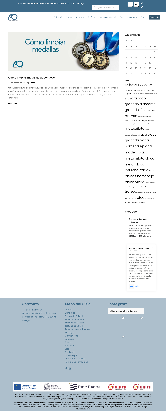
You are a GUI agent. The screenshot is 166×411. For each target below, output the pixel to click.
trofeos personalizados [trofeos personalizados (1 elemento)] (138, 202)
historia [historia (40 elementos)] (131, 115)
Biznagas (70, 332)
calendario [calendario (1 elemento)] (140, 90)
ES (136, 4)
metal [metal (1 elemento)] (147, 129)
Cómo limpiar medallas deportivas (35, 77)
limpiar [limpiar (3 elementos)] (139, 120)
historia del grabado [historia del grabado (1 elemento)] (144, 117)
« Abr (127, 80)
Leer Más (12, 103)
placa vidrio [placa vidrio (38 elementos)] (134, 182)
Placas (69, 17)
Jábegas (69, 339)
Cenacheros (71, 335)
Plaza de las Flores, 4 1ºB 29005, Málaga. (66, 3)
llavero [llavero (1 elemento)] (152, 121)
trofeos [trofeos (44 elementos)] (140, 197)
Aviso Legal (71, 355)
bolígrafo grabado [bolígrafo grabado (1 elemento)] (130, 90)
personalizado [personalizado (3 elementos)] (131, 135)
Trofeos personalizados (77, 329)
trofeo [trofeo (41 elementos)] (130, 191)
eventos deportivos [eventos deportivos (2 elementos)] (145, 94)
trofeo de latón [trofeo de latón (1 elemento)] (129, 198)
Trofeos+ (92, 17)
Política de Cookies (75, 358)
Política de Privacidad (76, 362)
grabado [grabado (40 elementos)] (138, 98)
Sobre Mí (58, 17)
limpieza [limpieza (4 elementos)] (146, 120)
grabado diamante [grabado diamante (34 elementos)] (140, 104)
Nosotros (69, 345)
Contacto (154, 17)
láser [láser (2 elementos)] (127, 124)
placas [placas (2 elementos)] (151, 171)
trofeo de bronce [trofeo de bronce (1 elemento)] (140, 192)
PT (130, 4)
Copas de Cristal (108, 17)
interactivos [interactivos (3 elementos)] (130, 120)
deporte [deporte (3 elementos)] (128, 93)
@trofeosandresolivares (123, 311)
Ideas (32, 82)
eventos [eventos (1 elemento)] (135, 94)
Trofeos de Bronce (74, 319)
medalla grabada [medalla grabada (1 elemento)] (143, 124)
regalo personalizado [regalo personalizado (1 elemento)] (138, 187)
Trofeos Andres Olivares (138, 221)
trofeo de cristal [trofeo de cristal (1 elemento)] (151, 192)
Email (41, 3)
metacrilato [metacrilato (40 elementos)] (134, 128)
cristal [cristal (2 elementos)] (152, 90)
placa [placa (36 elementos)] (142, 134)
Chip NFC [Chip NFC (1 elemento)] (147, 90)
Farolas (69, 342)
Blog (143, 17)
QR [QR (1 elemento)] (146, 183)
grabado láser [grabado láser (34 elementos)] (136, 110)
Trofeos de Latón (74, 326)
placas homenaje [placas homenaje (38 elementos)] (139, 176)
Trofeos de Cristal (74, 322)
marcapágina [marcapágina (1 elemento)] (133, 124)
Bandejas (80, 17)
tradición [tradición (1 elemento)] (148, 187)
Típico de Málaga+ (128, 17)
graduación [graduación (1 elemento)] (151, 110)
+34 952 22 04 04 (26, 3)
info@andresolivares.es (44, 313)
